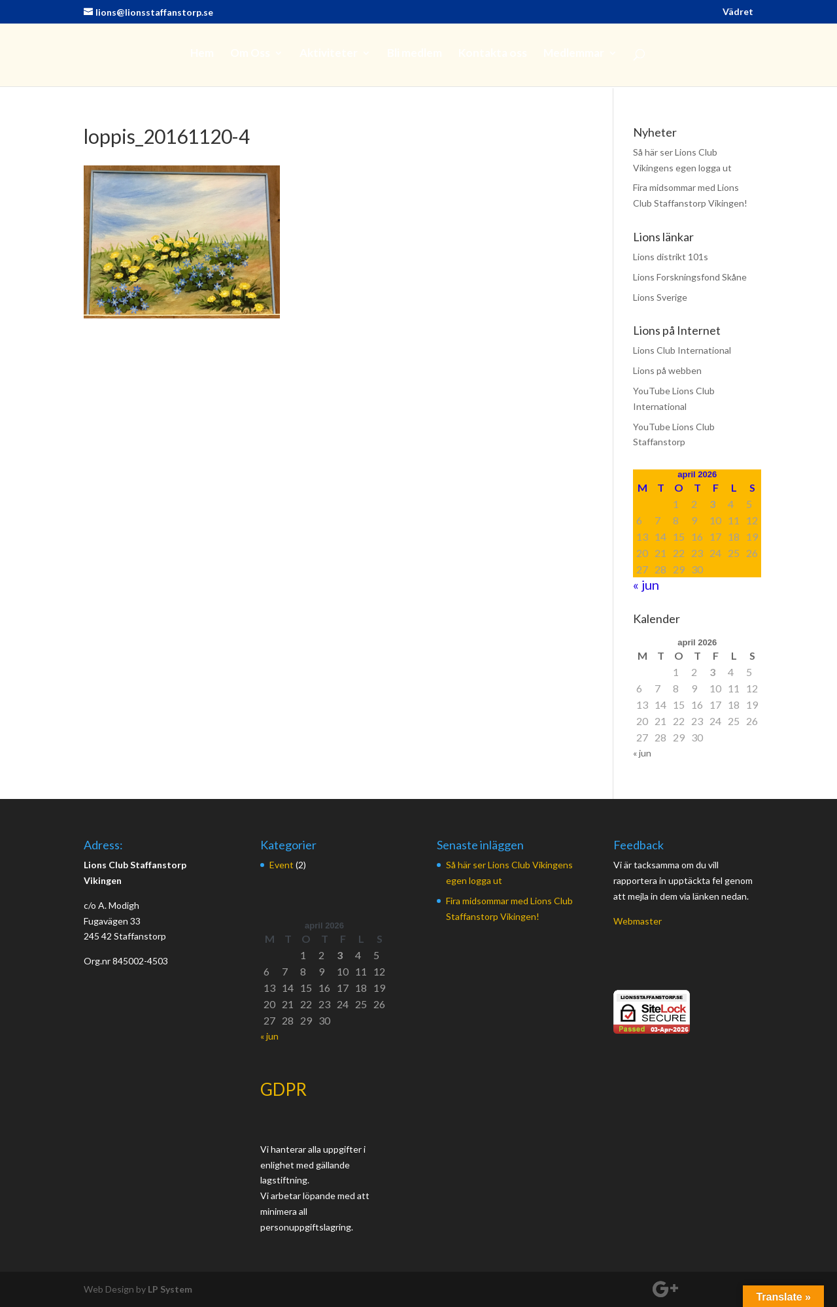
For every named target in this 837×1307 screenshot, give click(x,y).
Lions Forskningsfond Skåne (690, 276)
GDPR (283, 1089)
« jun (646, 584)
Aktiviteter (328, 53)
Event (281, 864)
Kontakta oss (492, 53)
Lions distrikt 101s (670, 256)
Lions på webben (667, 370)
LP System (170, 1289)
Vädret (738, 12)
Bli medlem (414, 53)
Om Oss (250, 53)
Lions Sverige (660, 297)
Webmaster (637, 920)
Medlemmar (573, 53)
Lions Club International (682, 350)
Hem (202, 53)
